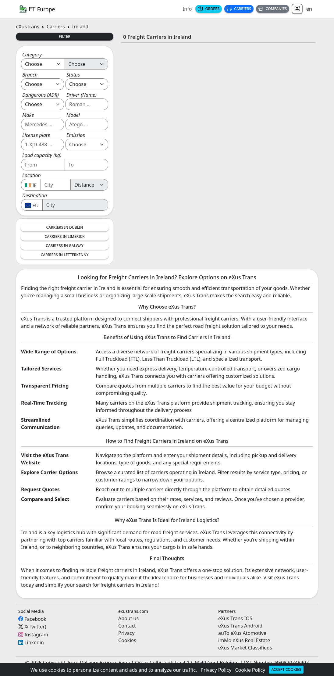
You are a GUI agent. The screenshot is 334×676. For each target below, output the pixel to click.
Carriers (239, 8)
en (309, 8)
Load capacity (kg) (42, 155)
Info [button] (187, 8)
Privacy (126, 633)
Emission (76, 135)
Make (28, 115)
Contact (127, 625)
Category (32, 54)
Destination (34, 195)
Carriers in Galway (64, 245)
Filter (64, 36)
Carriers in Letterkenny (65, 254)
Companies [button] (272, 8)
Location (31, 175)
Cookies (127, 640)
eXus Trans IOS (235, 618)
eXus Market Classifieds (245, 647)
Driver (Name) (81, 94)
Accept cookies (286, 669)
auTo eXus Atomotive (242, 633)
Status (73, 74)
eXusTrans (27, 26)
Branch (30, 74)
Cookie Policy (250, 670)
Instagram (36, 634)
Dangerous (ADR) (40, 94)
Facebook (35, 618)
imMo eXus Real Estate (244, 640)
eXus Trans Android (240, 625)
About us (128, 618)
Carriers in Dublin (64, 227)
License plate (36, 135)
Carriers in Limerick (65, 236)
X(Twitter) (35, 626)
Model (73, 115)
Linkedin (34, 642)
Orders (208, 8)
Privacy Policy (216, 670)
